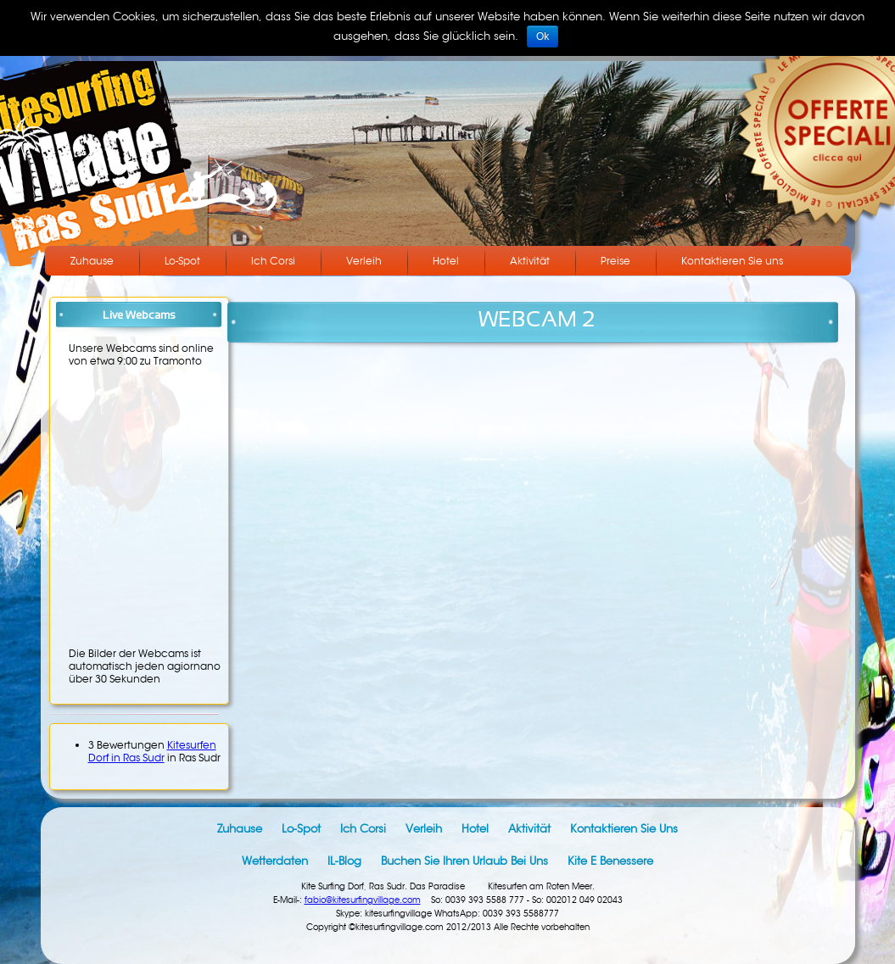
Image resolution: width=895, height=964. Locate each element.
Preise (615, 260)
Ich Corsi (273, 260)
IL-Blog (344, 861)
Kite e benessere (610, 861)
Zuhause (92, 260)
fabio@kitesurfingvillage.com (363, 899)
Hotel (446, 260)
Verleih (364, 260)
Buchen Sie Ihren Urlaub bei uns (464, 861)
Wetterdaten (275, 861)
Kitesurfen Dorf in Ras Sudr (152, 751)
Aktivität (530, 260)
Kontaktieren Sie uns (732, 260)
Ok (542, 36)
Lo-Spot (182, 260)
